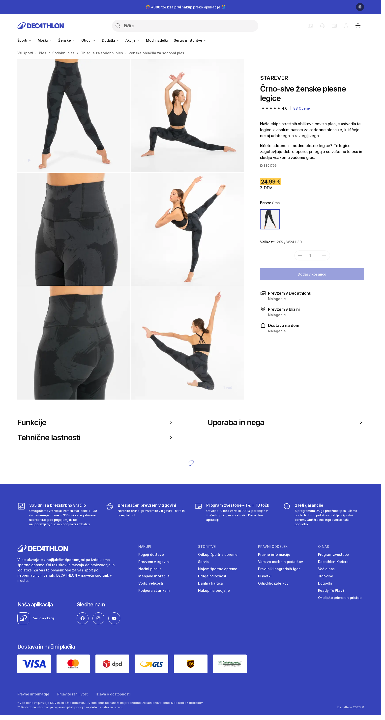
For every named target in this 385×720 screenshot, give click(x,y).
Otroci (88, 40)
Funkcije (95, 422)
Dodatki (110, 40)
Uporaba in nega (285, 422)
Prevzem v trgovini (154, 562)
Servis (203, 562)
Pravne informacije (274, 554)
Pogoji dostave (151, 554)
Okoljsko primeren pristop (340, 597)
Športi (24, 40)
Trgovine (325, 576)
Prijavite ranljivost (72, 694)
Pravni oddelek (273, 547)
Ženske (66, 40)
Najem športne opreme (217, 569)
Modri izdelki (157, 40)
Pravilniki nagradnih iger (279, 569)
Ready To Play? (331, 590)
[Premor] (360, 7)
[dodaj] (324, 255)
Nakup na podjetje (214, 590)
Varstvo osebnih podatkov (280, 562)
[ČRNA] (270, 219)
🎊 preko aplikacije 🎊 (186, 7)
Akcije (132, 40)
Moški (45, 40)
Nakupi (144, 547)
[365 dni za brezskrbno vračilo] (57, 514)
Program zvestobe (333, 554)
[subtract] (300, 255)
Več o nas (326, 569)
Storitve (207, 547)
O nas (323, 547)
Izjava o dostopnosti (113, 694)
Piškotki (264, 576)
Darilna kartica (210, 583)
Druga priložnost (212, 576)
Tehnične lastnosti (95, 437)
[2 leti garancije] (323, 514)
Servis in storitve (190, 40)
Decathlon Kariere (333, 562)
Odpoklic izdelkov (273, 583)
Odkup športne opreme (217, 554)
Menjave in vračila (154, 576)
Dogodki (325, 583)
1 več (227, 387)
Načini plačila (150, 569)
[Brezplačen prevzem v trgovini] (146, 514)
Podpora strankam (154, 590)
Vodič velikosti (150, 583)
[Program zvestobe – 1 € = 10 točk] (234, 514)
